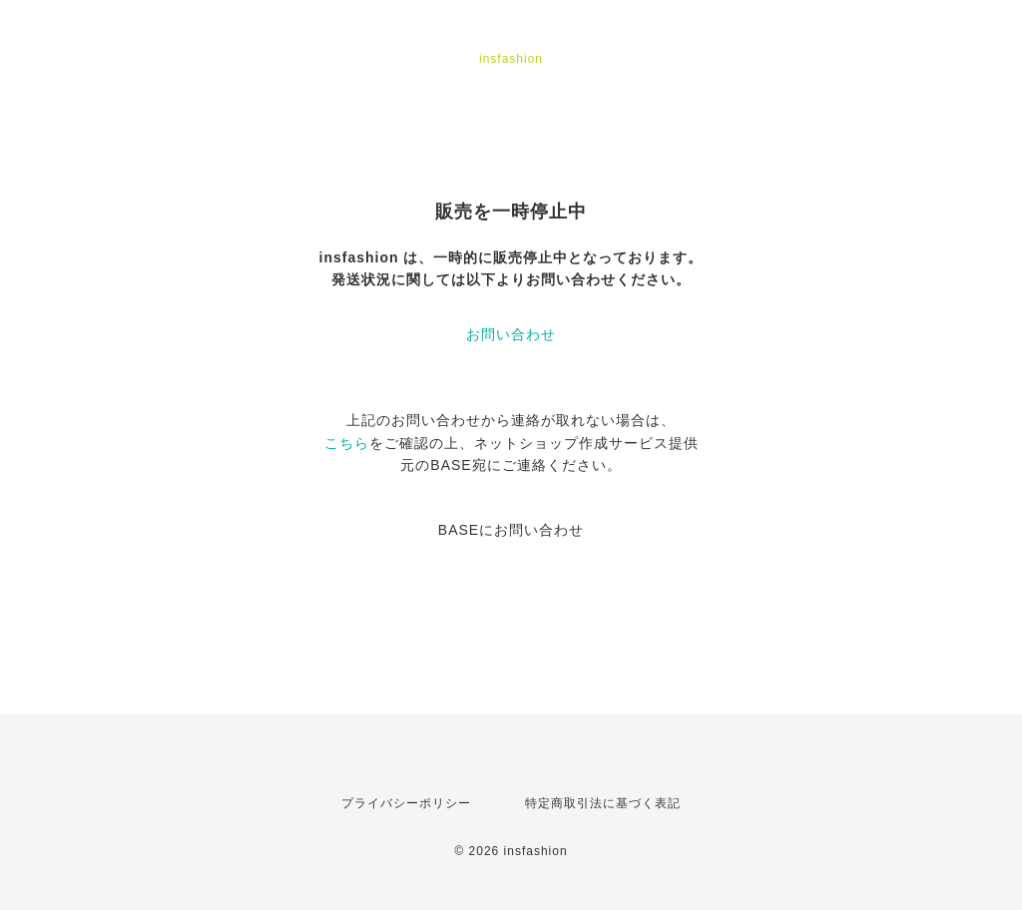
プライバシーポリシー (406, 803)
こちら (346, 443)
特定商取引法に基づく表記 (603, 803)
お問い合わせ (511, 334)
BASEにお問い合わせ (511, 530)
